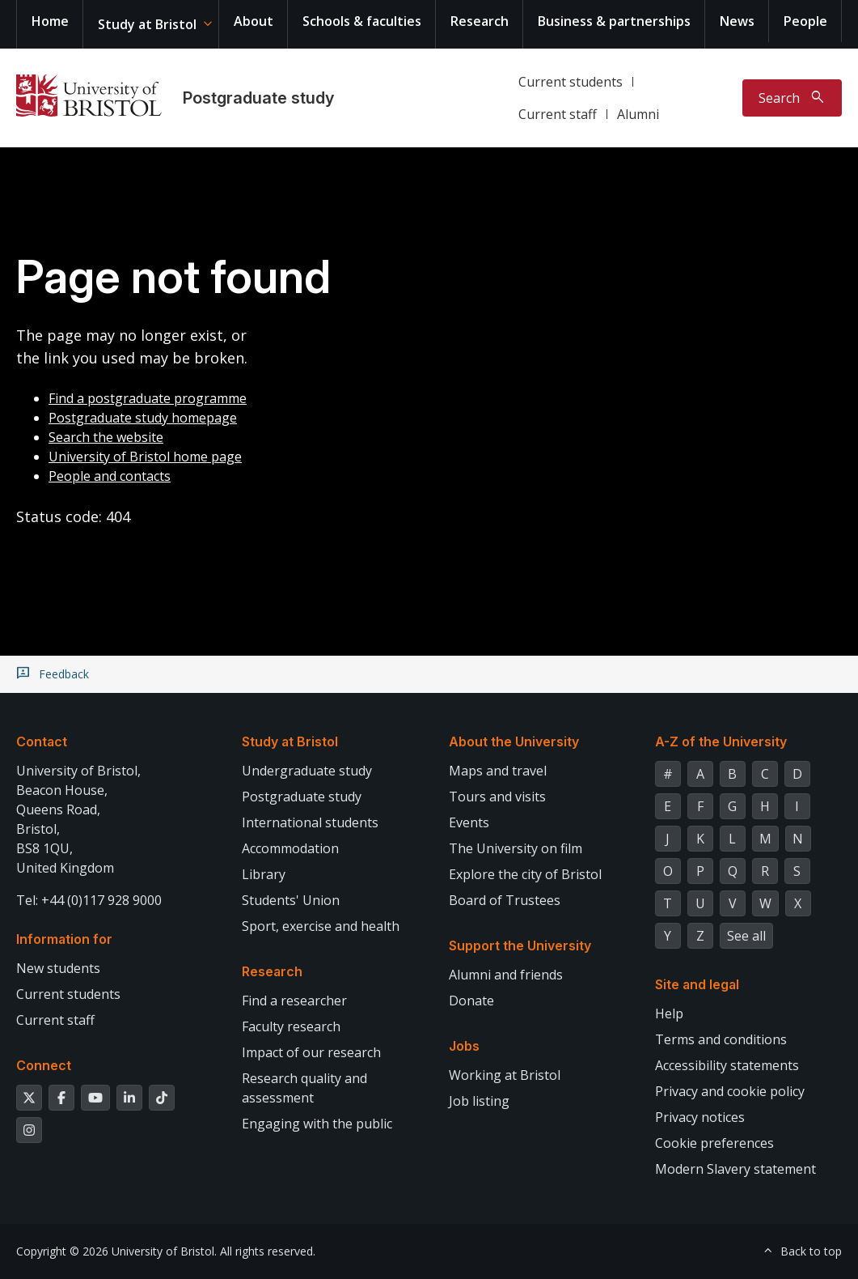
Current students (570, 82)
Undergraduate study (307, 771)
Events (469, 822)
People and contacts (110, 476)
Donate (471, 1000)
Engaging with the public (317, 1123)
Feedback (64, 674)
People (805, 21)
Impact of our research (311, 1052)
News (737, 21)
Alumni (638, 114)
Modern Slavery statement (735, 1169)
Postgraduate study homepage (143, 418)
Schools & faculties (361, 21)
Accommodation (290, 848)
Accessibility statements (727, 1065)
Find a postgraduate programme (148, 398)
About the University (514, 741)
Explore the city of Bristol (525, 874)
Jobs (464, 1046)
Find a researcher (294, 1000)
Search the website (106, 437)
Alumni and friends (506, 975)
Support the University (520, 945)
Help (669, 1013)
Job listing (479, 1101)
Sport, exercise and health (320, 926)
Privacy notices (700, 1117)
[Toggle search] (792, 98)
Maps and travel (498, 771)
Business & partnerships (614, 21)
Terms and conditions (721, 1039)
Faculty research (291, 1026)
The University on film (515, 848)
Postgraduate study (258, 98)
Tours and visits (497, 796)
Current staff (557, 114)
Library (263, 874)
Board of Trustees (504, 900)
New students (58, 968)
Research (479, 21)
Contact (41, 741)
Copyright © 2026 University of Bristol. (116, 1251)
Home (50, 21)
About (253, 21)
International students (310, 822)
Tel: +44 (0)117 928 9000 (89, 900)
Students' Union (291, 900)
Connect (43, 1065)
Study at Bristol (147, 24)
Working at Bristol (504, 1075)
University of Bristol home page (145, 456)
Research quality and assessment (304, 1088)
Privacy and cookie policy (730, 1091)
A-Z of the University (721, 741)
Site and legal (697, 984)
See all (746, 936)
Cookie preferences (714, 1143)
